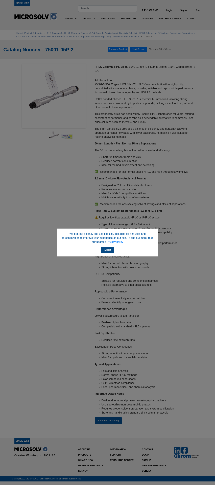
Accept (107, 250)
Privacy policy (115, 241)
